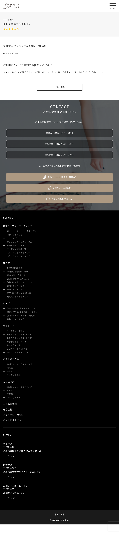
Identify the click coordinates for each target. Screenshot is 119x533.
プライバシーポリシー (14, 414)
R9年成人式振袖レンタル (18, 271)
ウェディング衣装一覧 (16, 249)
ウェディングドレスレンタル (19, 241)
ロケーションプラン (15, 234)
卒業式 (11, 20)
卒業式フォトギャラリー (17, 319)
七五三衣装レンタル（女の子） (19, 338)
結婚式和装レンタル (15, 245)
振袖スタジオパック (15, 289)
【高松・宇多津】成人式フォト (19, 278)
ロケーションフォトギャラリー (20, 256)
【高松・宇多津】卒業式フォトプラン (22, 312)
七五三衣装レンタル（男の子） (19, 334)
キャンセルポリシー (13, 420)
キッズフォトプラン (15, 331)
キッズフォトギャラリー (17, 352)
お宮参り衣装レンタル (16, 341)
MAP (11, 456)
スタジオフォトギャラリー (18, 252)
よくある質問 (10, 404)
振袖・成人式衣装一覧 (16, 275)
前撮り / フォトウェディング (19, 364)
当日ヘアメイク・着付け (17, 348)
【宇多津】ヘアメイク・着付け (19, 293)
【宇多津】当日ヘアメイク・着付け (21, 315)
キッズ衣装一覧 (14, 345)
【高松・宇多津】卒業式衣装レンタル (22, 308)
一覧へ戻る (59, 87)
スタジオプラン (14, 238)
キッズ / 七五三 (14, 375)
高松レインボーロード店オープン (21, 231)
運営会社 (7, 409)
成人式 (10, 367)
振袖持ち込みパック (15, 285)
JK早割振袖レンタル (16, 268)
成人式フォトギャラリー (17, 296)
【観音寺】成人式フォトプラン (19, 282)
